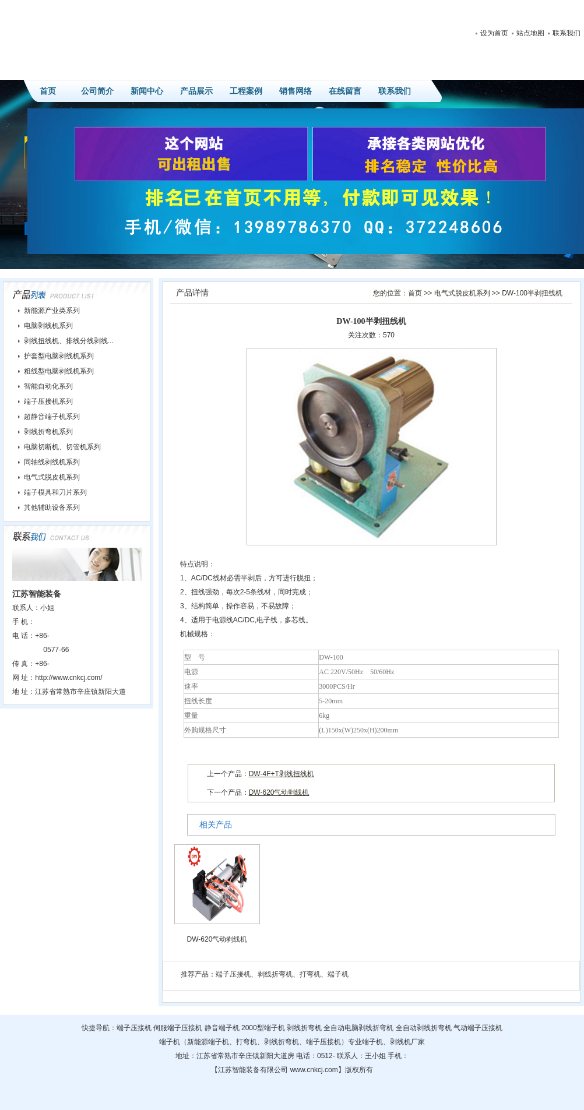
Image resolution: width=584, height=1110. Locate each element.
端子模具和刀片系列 (55, 492)
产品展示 (196, 91)
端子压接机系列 (48, 401)
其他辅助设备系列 (52, 507)
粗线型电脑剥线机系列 (59, 371)
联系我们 (567, 33)
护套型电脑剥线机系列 (59, 356)
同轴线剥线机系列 (52, 462)
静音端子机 (222, 1028)
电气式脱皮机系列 (462, 293)
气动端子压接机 (477, 1028)
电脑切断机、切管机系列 (62, 447)
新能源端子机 (208, 1042)
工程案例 (246, 91)
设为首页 (494, 33)
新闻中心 (147, 91)
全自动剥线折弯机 (424, 1028)
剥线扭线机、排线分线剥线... (69, 341)
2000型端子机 (263, 1028)
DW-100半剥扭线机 (532, 293)
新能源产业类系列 (52, 310)
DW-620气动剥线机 (279, 792)
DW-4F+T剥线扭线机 (281, 774)
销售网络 (295, 91)
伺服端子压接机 (177, 1028)
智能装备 (246, 1070)
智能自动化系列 (48, 386)
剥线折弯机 (275, 974)
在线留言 (345, 91)
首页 (48, 91)
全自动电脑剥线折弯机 (358, 1028)
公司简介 (97, 91)
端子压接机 (233, 974)
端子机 (338, 974)
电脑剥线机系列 (48, 326)
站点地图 (530, 33)
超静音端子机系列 (52, 417)
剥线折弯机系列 (48, 432)
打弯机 (310, 974)
